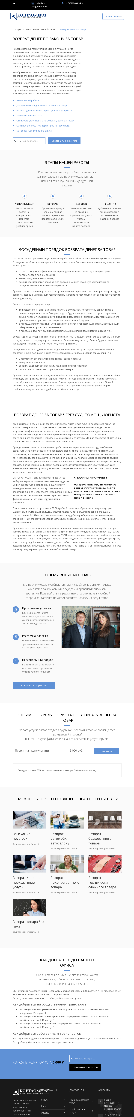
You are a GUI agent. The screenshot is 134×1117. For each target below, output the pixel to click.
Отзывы (45, 1112)
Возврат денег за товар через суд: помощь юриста (44, 110)
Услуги (44, 1099)
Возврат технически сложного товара (102, 882)
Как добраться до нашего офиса (34, 130)
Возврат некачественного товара (65, 882)
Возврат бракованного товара (99, 838)
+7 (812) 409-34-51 (75, 3)
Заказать (107, 751)
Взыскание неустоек (21, 836)
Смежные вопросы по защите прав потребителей (43, 125)
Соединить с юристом (64, 140)
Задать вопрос (113, 16)
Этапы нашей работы (27, 100)
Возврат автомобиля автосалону (60, 838)
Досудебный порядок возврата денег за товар (41, 105)
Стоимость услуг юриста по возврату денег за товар (45, 120)
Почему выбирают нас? (29, 115)
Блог (43, 1106)
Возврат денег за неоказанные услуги (26, 882)
